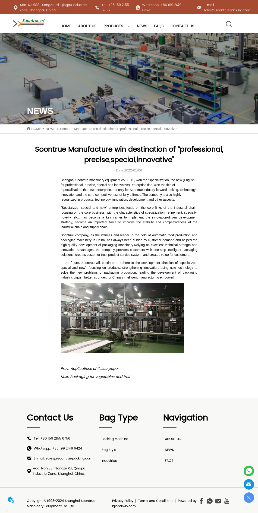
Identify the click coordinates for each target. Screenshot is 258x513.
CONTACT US (182, 26)
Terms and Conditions (155, 501)
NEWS (142, 26)
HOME (65, 26)
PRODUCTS (117, 26)
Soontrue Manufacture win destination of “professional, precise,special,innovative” (119, 129)
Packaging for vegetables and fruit (100, 377)
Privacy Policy (122, 501)
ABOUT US (87, 26)
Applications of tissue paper (94, 369)
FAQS (159, 26)
